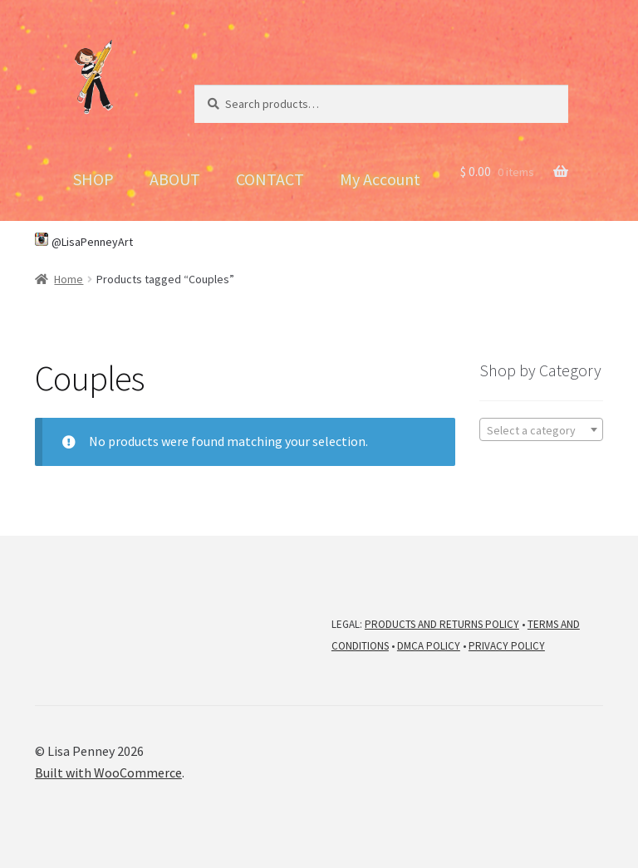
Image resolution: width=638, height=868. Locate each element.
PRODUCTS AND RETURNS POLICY (442, 624)
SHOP (93, 179)
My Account (380, 179)
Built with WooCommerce (108, 772)
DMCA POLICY (428, 646)
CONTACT (270, 179)
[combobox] (541, 429)
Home (68, 279)
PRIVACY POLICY (507, 646)
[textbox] (541, 430)
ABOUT (175, 179)
